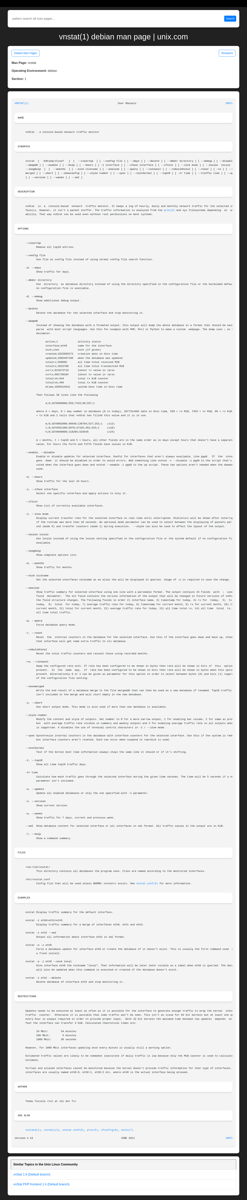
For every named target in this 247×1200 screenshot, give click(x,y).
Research (227, 53)
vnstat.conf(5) (147, 883)
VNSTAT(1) (22, 103)
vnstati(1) (51, 1130)
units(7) (127, 1130)
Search (230, 18)
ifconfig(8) (109, 1130)
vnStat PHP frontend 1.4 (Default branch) (41, 1184)
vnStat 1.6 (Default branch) (31, 1174)
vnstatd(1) (33, 1130)
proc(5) (169, 210)
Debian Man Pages (25, 53)
